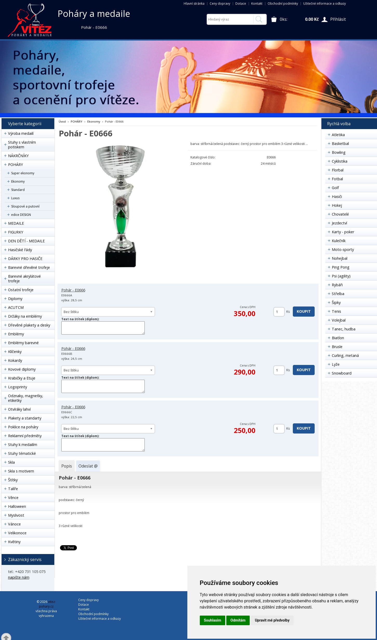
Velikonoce (17, 532)
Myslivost (16, 515)
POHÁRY (15, 164)
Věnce (13, 497)
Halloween (17, 506)
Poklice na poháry (23, 426)
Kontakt (256, 3)
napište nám (18, 577)
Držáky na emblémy (25, 316)
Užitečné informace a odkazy (324, 3)
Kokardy (15, 360)
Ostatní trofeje (21, 289)
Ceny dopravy (220, 3)
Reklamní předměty (25, 435)
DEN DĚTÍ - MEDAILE (26, 240)
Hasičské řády (20, 249)
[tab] (67, 466)
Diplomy (15, 298)
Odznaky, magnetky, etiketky (25, 398)
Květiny (14, 541)
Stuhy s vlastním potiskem (22, 144)
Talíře (13, 488)
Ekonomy (18, 181)
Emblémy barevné (23, 342)
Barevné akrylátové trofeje (24, 278)
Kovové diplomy (22, 369)
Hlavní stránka (194, 3)
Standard (18, 190)
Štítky (13, 479)
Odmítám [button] (238, 620)
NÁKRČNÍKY (18, 155)
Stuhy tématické (22, 453)
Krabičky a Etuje (21, 378)
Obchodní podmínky (283, 3)
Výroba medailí (21, 133)
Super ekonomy (22, 173)
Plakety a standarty (24, 418)
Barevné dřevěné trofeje (29, 267)
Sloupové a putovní (25, 206)
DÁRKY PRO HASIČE (25, 258)
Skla (11, 462)
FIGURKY (15, 232)
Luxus (15, 198)
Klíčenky (15, 351)
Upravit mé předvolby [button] (272, 620)
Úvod (62, 121)
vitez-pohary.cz (47, 604)
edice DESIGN (21, 214)
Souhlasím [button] (212, 620)
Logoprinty (17, 386)
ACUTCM (16, 307)
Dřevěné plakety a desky (29, 325)
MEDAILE (16, 223)
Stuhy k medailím (22, 444)
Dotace (240, 3)
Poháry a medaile (94, 13)
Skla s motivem (21, 471)
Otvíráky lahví (19, 409)
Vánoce (14, 524)
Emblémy (16, 333)
